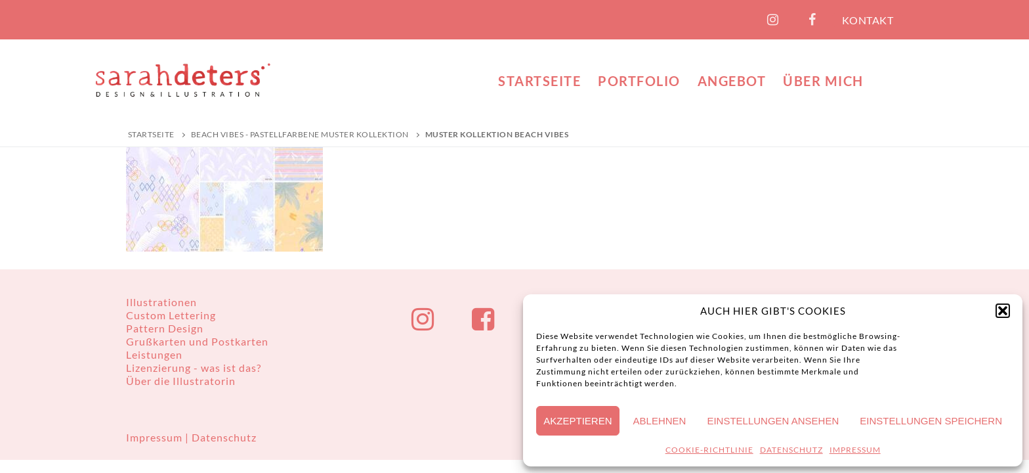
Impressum (155, 437)
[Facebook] (812, 19)
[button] (1002, 310)
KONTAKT (868, 20)
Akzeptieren (577, 420)
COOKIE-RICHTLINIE (709, 450)
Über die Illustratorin (181, 380)
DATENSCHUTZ (791, 450)
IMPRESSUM (855, 450)
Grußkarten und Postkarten (197, 341)
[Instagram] (773, 19)
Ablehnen (659, 420)
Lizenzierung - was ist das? (193, 367)
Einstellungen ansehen (773, 420)
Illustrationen (161, 302)
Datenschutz (224, 437)
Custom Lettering (171, 315)
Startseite (151, 134)
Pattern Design (164, 328)
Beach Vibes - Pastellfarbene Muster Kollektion (300, 134)
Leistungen (154, 354)
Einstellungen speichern (931, 420)
